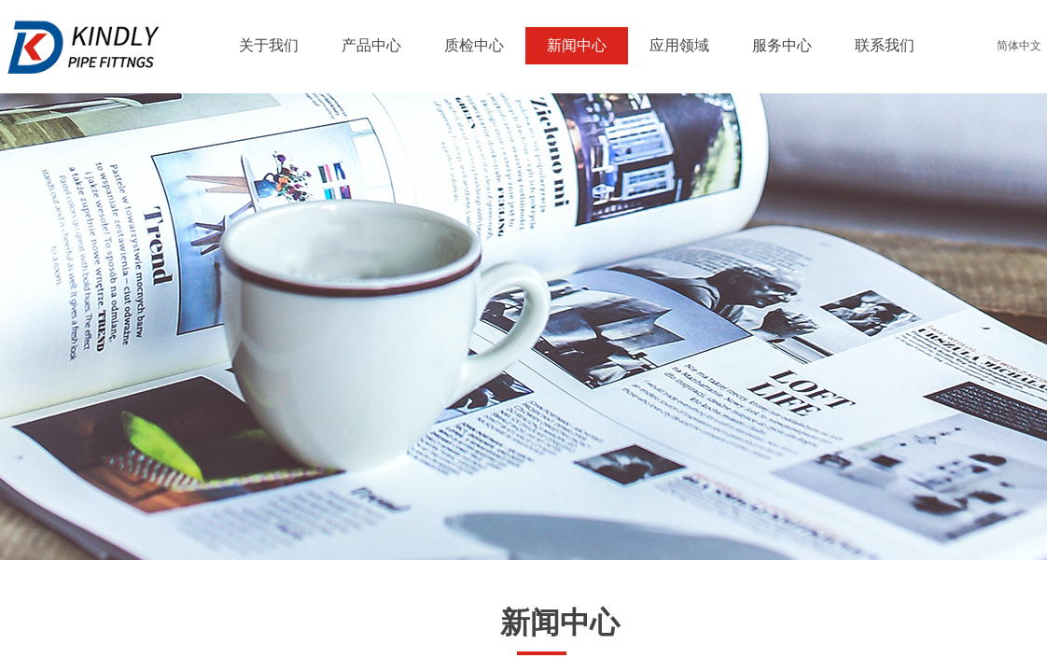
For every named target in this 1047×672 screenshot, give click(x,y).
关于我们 (269, 45)
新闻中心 (577, 45)
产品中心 (371, 45)
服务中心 (782, 45)
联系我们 (884, 45)
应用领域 (679, 45)
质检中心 (474, 45)
